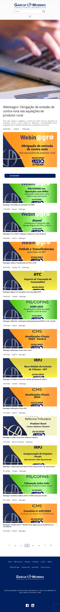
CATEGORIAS (12, 176)
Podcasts (36, 562)
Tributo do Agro (15, 567)
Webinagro (22, 209)
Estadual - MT (16, 267)
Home (10, 562)
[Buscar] (27, 11)
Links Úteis (35, 567)
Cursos (43, 562)
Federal (14, 209)
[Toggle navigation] (30, 16)
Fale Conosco (18, 562)
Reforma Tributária (18, 442)
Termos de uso (45, 567)
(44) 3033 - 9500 (35, 592)
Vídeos (50, 562)
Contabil (15, 296)
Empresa (27, 562)
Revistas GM (26, 567)
